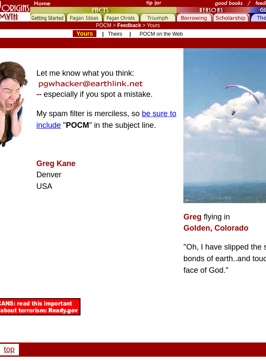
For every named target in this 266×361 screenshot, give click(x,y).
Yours (84, 33)
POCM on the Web (161, 34)
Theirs (115, 34)
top (9, 349)
